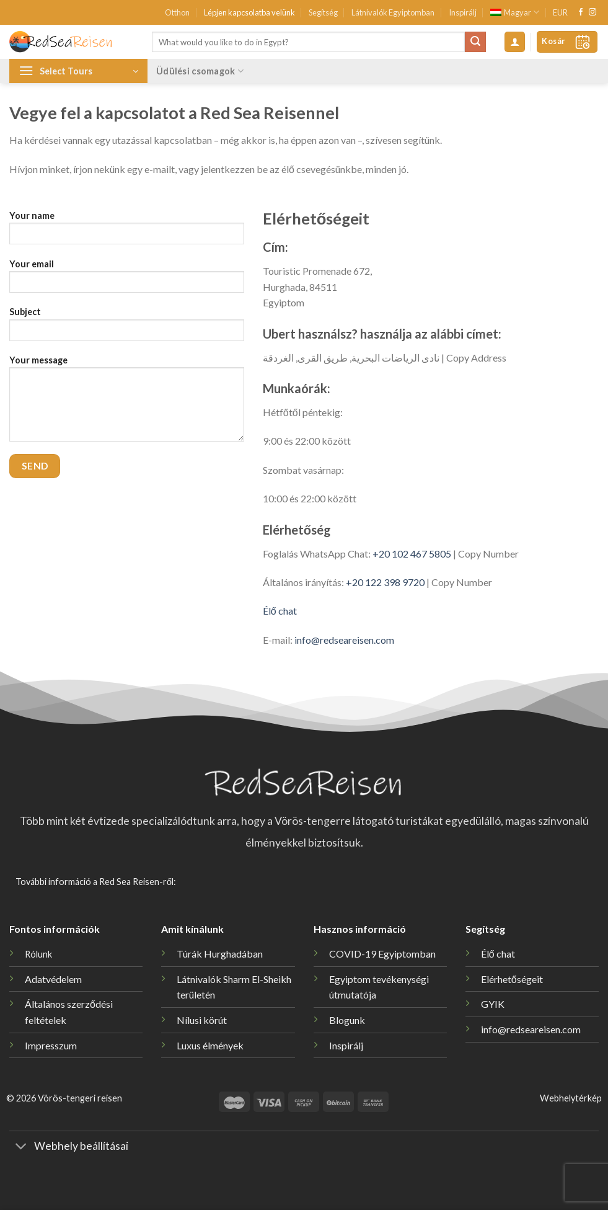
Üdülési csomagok (200, 71)
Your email (126, 280)
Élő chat (280, 610)
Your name (126, 231)
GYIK (492, 1004)
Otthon (177, 12)
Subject (126, 327)
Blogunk (347, 1020)
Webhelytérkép (571, 1098)
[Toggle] (21, 1147)
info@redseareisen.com (344, 640)
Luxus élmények (210, 1045)
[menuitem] (514, 12)
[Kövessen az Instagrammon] (592, 12)
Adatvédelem (53, 979)
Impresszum (51, 1045)
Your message (126, 402)
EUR (560, 12)
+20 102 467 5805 (411, 553)
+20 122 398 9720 (385, 582)
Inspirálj (463, 12)
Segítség (323, 12)
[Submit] (475, 42)
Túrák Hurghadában (220, 953)
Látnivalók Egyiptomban (392, 12)
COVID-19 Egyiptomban (382, 953)
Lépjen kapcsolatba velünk (249, 12)
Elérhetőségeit (512, 979)
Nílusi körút (202, 1020)
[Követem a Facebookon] (580, 12)
